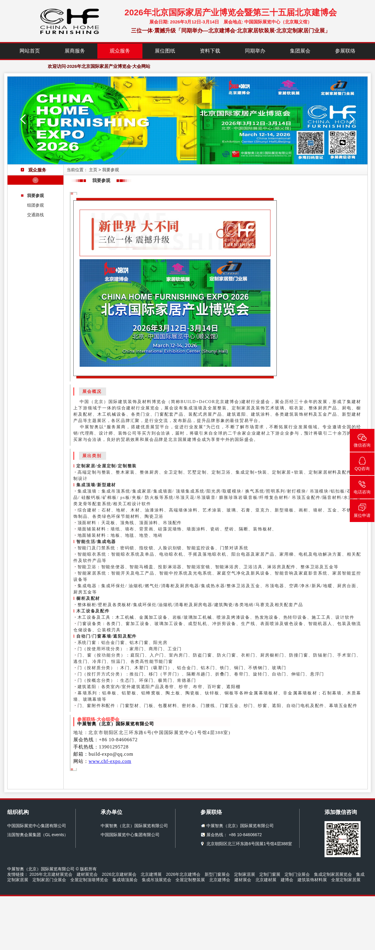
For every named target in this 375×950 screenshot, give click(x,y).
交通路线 (35, 214)
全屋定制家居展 (346, 879)
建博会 (287, 879)
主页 (93, 169)
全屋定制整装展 (190, 879)
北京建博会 (219, 879)
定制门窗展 (269, 874)
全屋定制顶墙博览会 (89, 879)
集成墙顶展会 (125, 879)
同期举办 (255, 51)
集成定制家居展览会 (333, 874)
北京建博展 (151, 874)
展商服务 (75, 51)
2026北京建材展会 (119, 874)
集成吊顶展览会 (156, 879)
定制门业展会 (297, 874)
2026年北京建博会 (183, 874)
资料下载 (210, 51)
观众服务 (120, 51)
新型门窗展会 (217, 874)
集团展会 (300, 51)
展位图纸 (165, 51)
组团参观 (35, 205)
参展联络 (345, 51)
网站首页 (30, 51)
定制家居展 (244, 874)
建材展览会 (87, 874)
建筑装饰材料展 (312, 879)
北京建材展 (265, 879)
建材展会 (242, 879)
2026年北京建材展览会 (50, 874)
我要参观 (35, 195)
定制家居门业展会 (49, 879)
